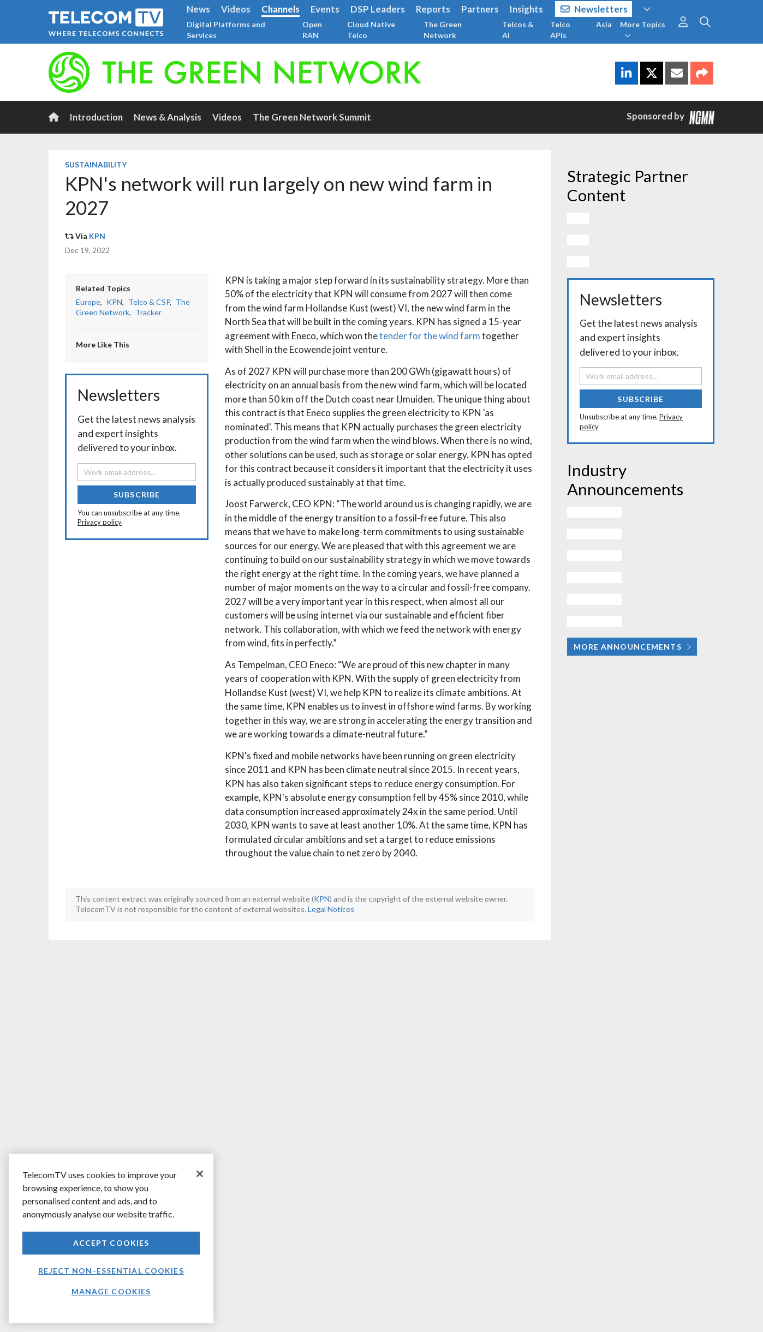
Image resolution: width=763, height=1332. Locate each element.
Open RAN (312, 30)
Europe (88, 302)
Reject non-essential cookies (110, 1270)
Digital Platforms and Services (226, 30)
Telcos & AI (518, 30)
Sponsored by (671, 117)
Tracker (148, 312)
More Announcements (632, 646)
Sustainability (96, 164)
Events (325, 9)
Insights (526, 9)
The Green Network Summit (312, 117)
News (198, 9)
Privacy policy (100, 522)
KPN (97, 236)
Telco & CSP (149, 302)
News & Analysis (167, 117)
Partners (480, 9)
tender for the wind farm (429, 335)
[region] (111, 1238)
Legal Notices (331, 909)
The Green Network (443, 30)
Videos (236, 9)
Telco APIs (560, 30)
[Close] (200, 1174)
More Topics (642, 29)
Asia (604, 24)
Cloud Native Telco (371, 30)
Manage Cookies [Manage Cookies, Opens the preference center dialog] (111, 1291)
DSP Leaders (377, 9)
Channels (280, 9)
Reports (433, 9)
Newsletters (594, 9)
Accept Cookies (111, 1242)
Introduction (96, 117)
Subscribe (137, 494)
